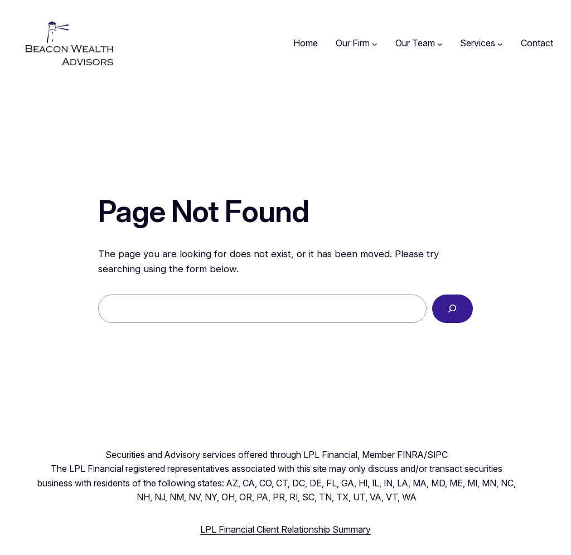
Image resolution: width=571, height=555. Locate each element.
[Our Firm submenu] (375, 43)
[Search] (452, 309)
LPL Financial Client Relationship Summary (285, 529)
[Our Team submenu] (440, 43)
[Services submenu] (500, 43)
